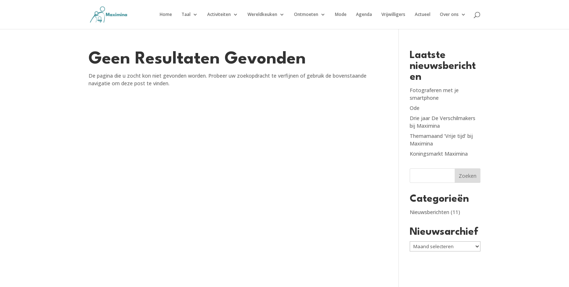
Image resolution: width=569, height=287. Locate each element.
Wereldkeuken (262, 14)
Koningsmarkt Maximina (439, 153)
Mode (341, 14)
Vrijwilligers (393, 14)
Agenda (364, 14)
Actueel (422, 14)
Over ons (449, 14)
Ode (414, 107)
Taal (186, 14)
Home (166, 14)
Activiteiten (219, 14)
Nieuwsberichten (429, 212)
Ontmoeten (306, 14)
